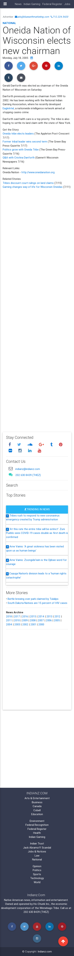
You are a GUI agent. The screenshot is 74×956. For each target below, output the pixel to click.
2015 (33, 616)
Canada (37, 806)
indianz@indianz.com (27, 469)
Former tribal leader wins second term (25, 141)
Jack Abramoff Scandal (37, 847)
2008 (33, 620)
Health (37, 832)
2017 (17, 616)
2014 (41, 616)
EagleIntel (8, 108)
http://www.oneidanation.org (38, 172)
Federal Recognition (37, 824)
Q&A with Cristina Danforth (19, 157)
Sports (37, 874)
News (18, 4)
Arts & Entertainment (37, 798)
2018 (9, 616)
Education (37, 814)
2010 (17, 620)
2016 (25, 616)
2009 (25, 620)
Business (37, 802)
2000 (41, 624)
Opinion (37, 866)
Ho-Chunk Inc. (41, 904)
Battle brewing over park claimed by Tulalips (33, 598)
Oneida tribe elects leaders (18, 133)
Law (37, 855)
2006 (49, 620)
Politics (37, 870)
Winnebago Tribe (49, 908)
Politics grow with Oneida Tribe (21, 149)
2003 (17, 624)
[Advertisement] (37, 308)
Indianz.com (45, 951)
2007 (41, 620)
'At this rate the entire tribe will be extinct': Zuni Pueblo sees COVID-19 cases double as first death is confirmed (37, 533)
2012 (57, 616)
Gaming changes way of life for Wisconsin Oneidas (33, 186)
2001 (33, 624)
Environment (37, 821)
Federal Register (52, 4)
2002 (25, 624)
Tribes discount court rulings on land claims (28, 183)
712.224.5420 (59, 16)
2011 (9, 620)
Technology (37, 878)
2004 (9, 624)
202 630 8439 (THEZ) (28, 475)
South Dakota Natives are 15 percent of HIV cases (37, 603)
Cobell (37, 810)
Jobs (67, 4)
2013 (49, 616)
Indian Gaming (32, 4)
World (37, 882)
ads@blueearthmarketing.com (32, 16)
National (9, 23)
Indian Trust (37, 843)
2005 (57, 620)
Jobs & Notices (37, 851)
